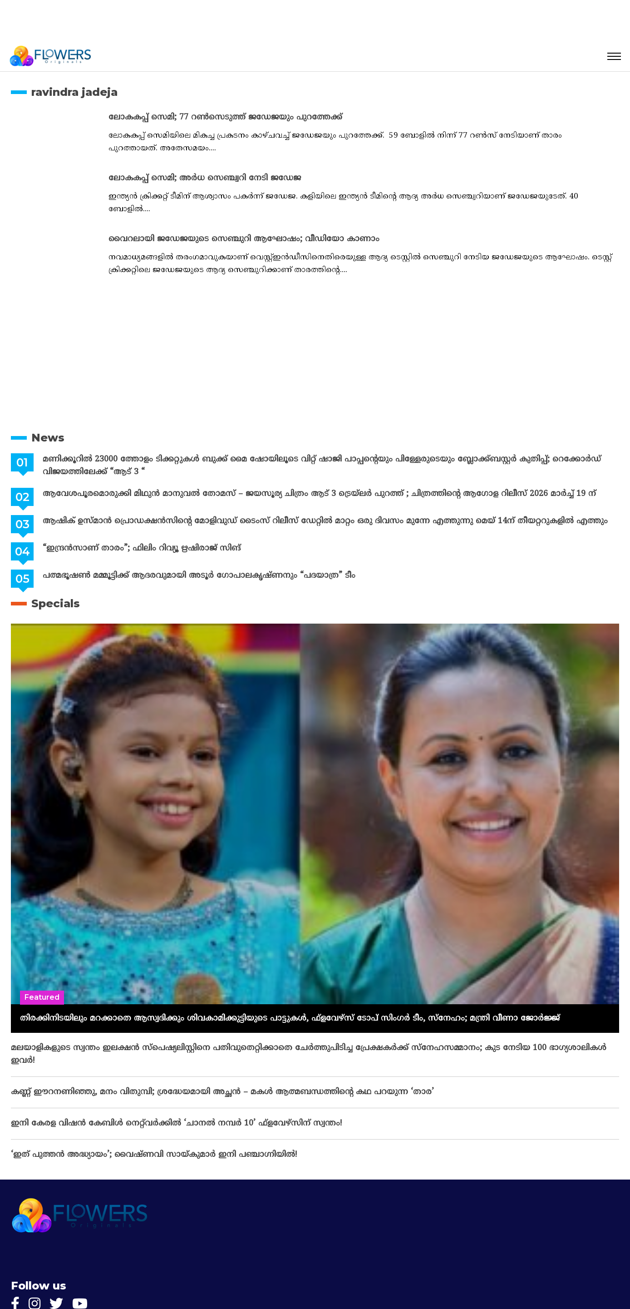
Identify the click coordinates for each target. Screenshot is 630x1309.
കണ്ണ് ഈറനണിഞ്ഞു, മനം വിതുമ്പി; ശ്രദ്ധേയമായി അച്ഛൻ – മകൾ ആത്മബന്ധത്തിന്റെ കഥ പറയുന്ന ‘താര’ (222, 1092)
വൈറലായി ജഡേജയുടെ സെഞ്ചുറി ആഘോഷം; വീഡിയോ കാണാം (243, 239)
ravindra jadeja (74, 92)
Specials (55, 603)
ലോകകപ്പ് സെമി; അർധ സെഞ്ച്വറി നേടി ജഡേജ (204, 178)
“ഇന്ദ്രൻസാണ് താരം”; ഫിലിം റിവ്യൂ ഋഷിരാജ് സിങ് (141, 548)
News (47, 437)
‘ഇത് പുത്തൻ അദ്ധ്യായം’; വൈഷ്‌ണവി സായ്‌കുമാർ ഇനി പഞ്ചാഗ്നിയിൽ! (154, 1155)
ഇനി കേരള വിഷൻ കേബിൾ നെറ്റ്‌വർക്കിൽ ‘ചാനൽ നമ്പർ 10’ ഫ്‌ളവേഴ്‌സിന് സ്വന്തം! (176, 1123)
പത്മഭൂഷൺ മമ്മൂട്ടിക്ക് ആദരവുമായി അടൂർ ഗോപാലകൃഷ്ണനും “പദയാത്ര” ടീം (198, 575)
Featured (42, 997)
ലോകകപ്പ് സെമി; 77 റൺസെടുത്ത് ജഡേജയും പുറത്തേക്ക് (225, 117)
